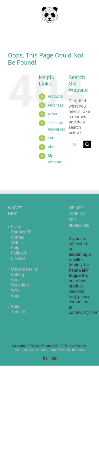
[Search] (87, 144)
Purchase (55, 105)
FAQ (51, 138)
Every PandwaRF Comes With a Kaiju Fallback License (19, 242)
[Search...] (76, 144)
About (53, 147)
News (52, 114)
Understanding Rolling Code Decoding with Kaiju (19, 282)
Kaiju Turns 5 (18, 309)
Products (55, 96)
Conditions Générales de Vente (62, 350)
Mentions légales (27, 350)
